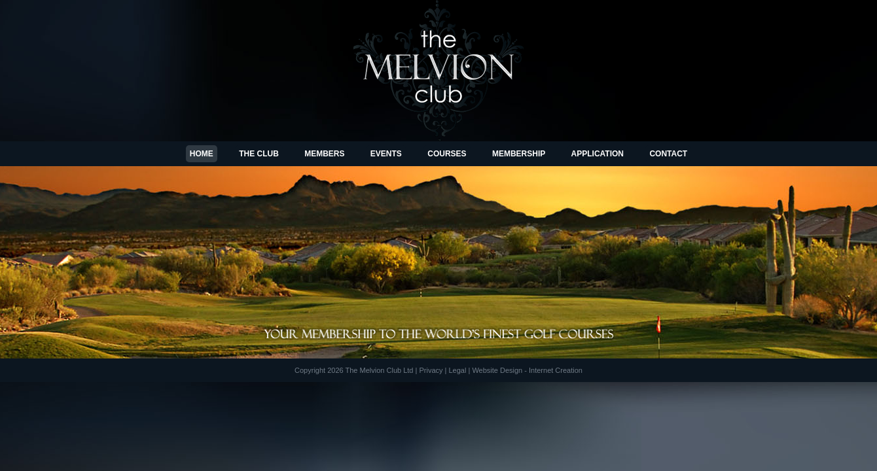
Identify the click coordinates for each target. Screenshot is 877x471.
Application (597, 153)
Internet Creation (555, 370)
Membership (518, 153)
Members (324, 153)
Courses (446, 153)
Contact (668, 153)
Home (201, 153)
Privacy (430, 370)
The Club (259, 153)
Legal (457, 370)
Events (386, 153)
